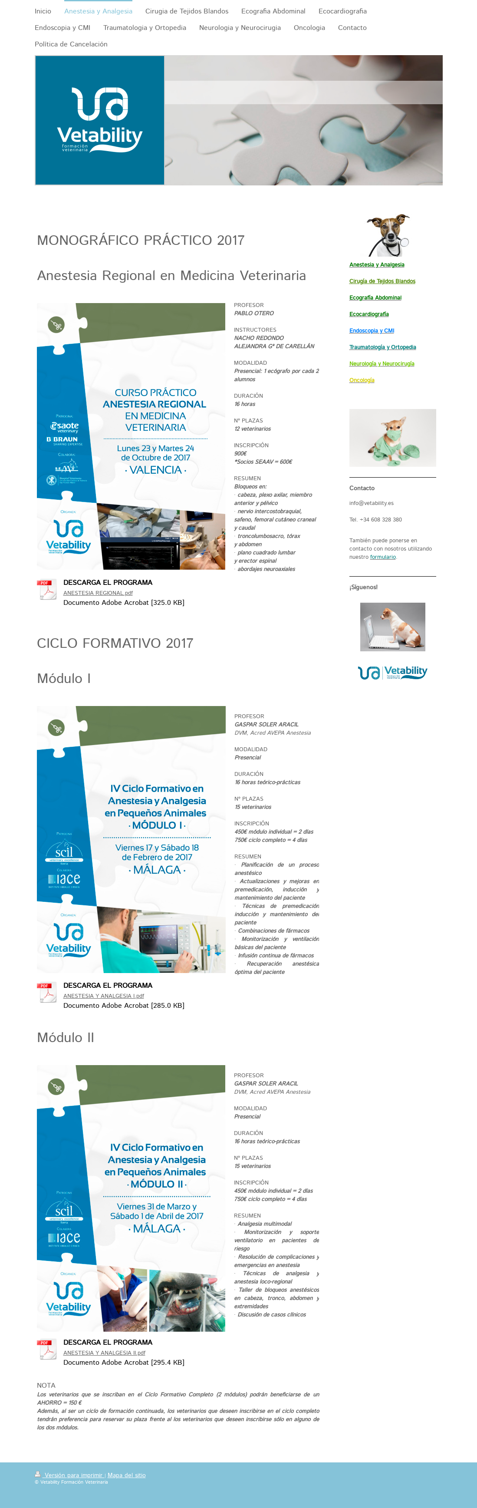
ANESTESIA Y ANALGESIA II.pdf (104, 1353)
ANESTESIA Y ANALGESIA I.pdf (103, 996)
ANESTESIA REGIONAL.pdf (98, 593)
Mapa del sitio (127, 1475)
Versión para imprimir (70, 1475)
